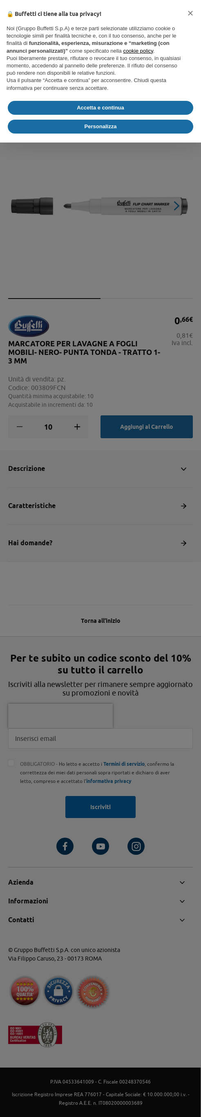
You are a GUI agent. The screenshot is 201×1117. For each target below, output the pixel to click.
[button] (190, 13)
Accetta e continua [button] (100, 108)
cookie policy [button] (138, 51)
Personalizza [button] (101, 126)
